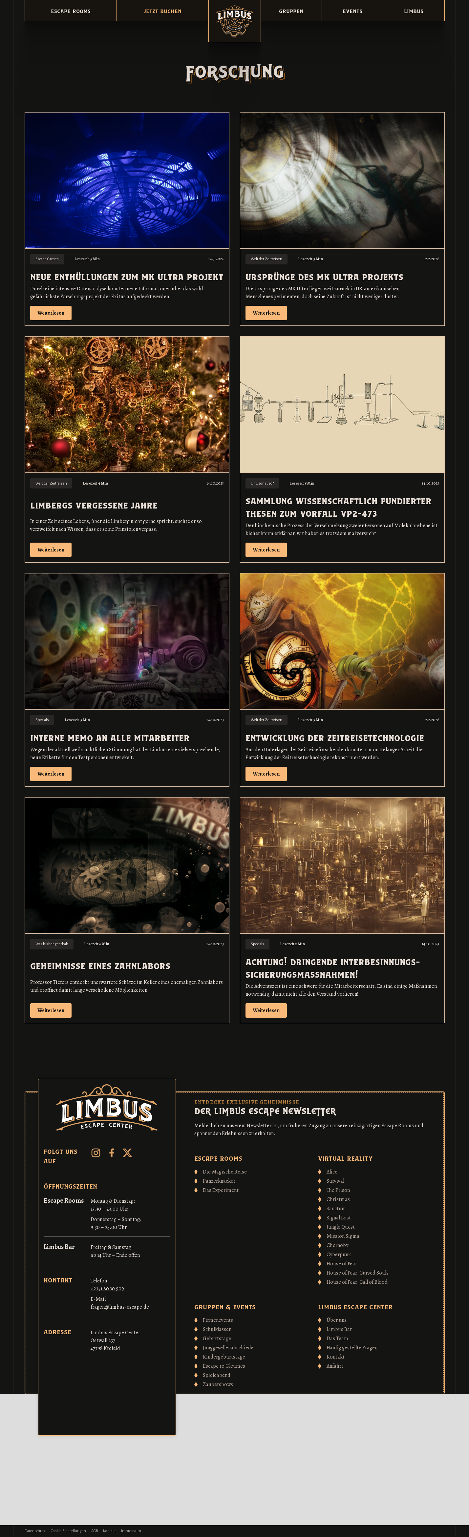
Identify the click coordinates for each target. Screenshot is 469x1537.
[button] (71, 10)
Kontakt (109, 1531)
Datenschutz (35, 1531)
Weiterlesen (50, 313)
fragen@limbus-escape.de (120, 1307)
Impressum (131, 1531)
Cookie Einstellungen (68, 1531)
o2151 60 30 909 (107, 1288)
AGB (94, 1531)
